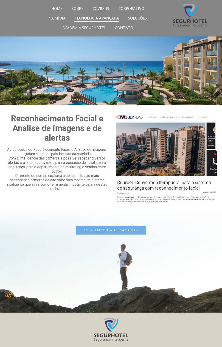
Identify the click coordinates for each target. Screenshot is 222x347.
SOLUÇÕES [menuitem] (137, 18)
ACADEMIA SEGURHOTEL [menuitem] (84, 27)
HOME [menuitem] (56, 8)
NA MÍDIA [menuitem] (56, 18)
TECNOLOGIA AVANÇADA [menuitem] (97, 18)
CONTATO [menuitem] (124, 27)
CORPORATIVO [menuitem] (131, 8)
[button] (111, 230)
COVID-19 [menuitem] (101, 8)
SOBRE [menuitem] (77, 8)
